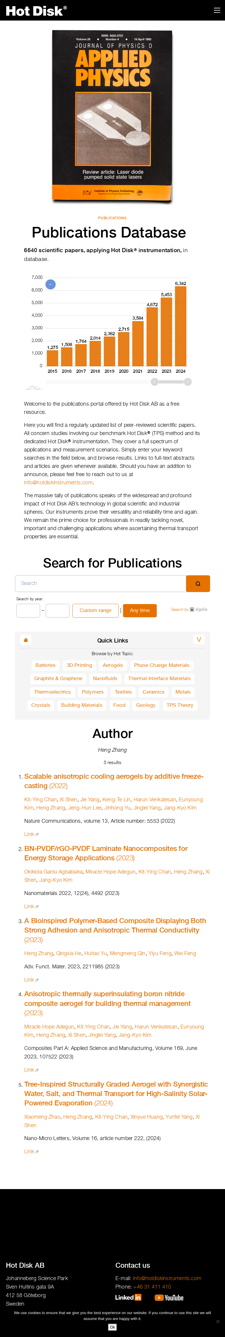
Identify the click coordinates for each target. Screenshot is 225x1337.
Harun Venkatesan (155, 799)
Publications (112, 218)
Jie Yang (90, 799)
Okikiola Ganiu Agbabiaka (53, 872)
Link (31, 834)
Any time (140, 610)
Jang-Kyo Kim (180, 808)
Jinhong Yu (117, 808)
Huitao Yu (95, 953)
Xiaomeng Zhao (42, 1117)
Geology (146, 705)
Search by (189, 609)
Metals (183, 692)
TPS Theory (180, 705)
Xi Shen (68, 799)
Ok (112, 1327)
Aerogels (113, 665)
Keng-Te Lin (116, 799)
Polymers (93, 692)
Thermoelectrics (52, 692)
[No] (218, 1321)
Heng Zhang (50, 808)
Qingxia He (68, 953)
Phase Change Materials (162, 665)
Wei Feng (185, 953)
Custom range (95, 610)
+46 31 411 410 (152, 1287)
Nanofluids (105, 678)
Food (119, 705)
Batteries (45, 665)
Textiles (123, 692)
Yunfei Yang (179, 1117)
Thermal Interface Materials (159, 678)
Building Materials (82, 705)
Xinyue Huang (147, 1117)
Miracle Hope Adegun (110, 872)
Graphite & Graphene (58, 678)
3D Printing (79, 665)
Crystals (40, 705)
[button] (199, 639)
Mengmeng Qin (127, 953)
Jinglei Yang (147, 808)
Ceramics (154, 692)
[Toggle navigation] (217, 10)
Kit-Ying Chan (40, 799)
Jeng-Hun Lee (84, 808)
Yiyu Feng (160, 953)
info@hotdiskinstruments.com (58, 482)
